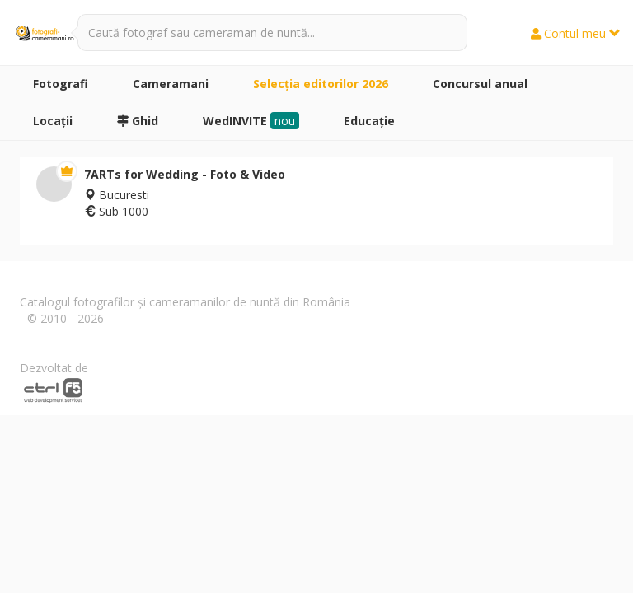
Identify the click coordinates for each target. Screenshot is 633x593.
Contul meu (576, 33)
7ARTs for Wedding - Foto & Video (184, 174)
